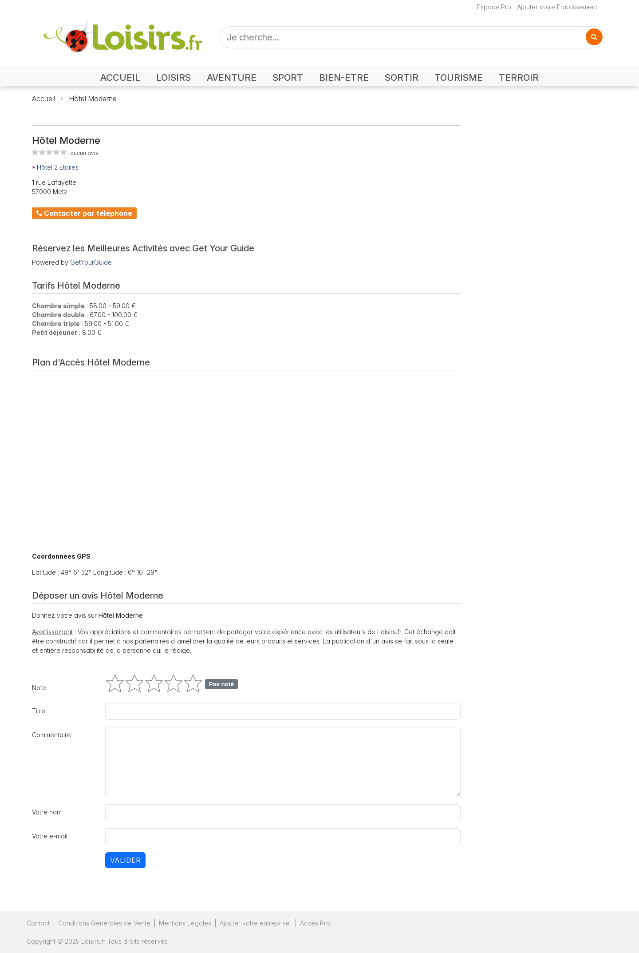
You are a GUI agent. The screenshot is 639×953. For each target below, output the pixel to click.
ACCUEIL (120, 77)
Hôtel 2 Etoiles (58, 167)
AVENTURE (231, 77)
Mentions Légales (185, 923)
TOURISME (458, 77)
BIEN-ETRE (344, 77)
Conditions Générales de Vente (104, 923)
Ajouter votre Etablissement (557, 7)
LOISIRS (173, 77)
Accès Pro (315, 923)
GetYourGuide (91, 262)
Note (39, 687)
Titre (38, 711)
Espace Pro (494, 7)
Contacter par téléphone (84, 213)
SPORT (287, 77)
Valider (125, 860)
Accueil (43, 98)
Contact (38, 923)
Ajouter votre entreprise (256, 923)
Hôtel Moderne (93, 98)
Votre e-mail (49, 836)
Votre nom (47, 812)
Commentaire (51, 735)
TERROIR (519, 77)
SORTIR (401, 77)
